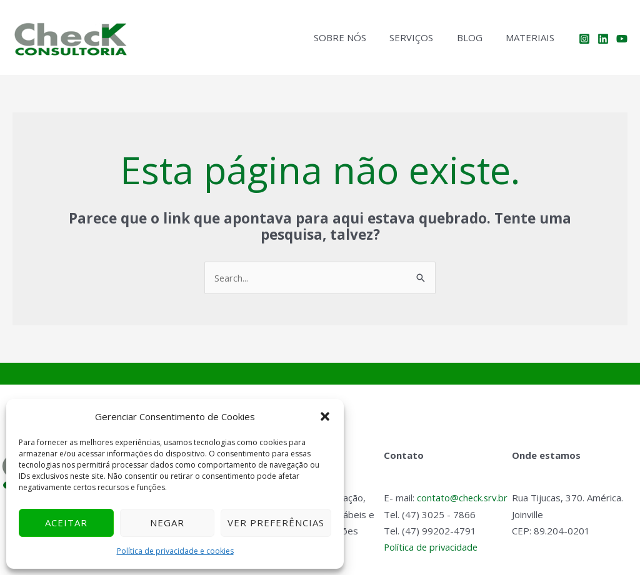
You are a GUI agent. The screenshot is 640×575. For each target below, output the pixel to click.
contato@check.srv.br (463, 498)
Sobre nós (356, 37)
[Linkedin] (603, 38)
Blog (476, 37)
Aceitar (66, 522)
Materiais (532, 37)
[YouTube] (622, 38)
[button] (325, 416)
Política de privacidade (432, 547)
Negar (167, 522)
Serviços (423, 37)
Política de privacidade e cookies (175, 551)
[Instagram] (584, 38)
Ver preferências (276, 522)
